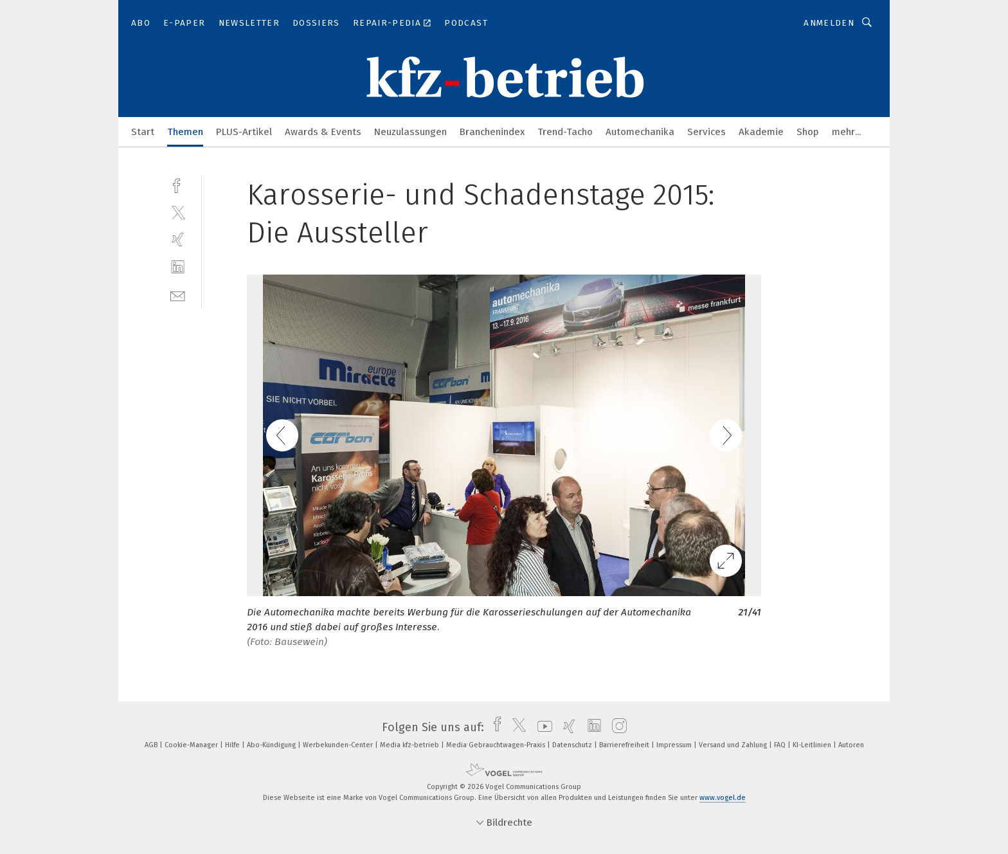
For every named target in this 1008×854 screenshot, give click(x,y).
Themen (185, 132)
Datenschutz (573, 745)
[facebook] (178, 184)
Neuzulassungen (410, 132)
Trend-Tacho (565, 132)
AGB (152, 745)
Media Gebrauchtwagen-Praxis (496, 745)
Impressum (675, 745)
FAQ (781, 745)
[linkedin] (178, 267)
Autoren (851, 745)
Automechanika (640, 132)
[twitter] (178, 212)
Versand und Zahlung (734, 745)
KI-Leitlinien (813, 745)
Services (706, 132)
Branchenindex (492, 132)
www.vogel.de (722, 798)
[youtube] (541, 727)
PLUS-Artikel (244, 132)
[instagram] (616, 727)
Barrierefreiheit (625, 745)
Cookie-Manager (192, 745)
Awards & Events (323, 132)
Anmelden (829, 22)
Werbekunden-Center (339, 745)
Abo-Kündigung (272, 745)
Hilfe (233, 745)
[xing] (178, 240)
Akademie (761, 132)
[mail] (178, 295)
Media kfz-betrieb (410, 745)
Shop (808, 132)
